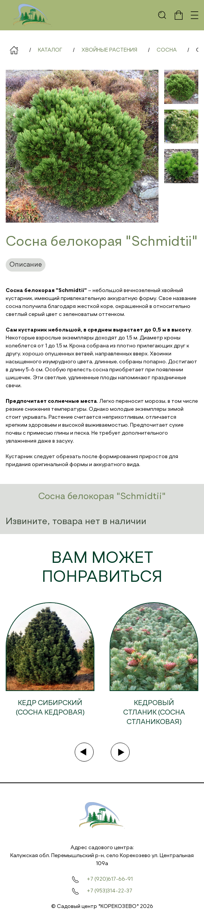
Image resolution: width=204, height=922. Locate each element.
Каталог (50, 50)
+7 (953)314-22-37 (109, 891)
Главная (14, 50)
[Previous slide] (84, 752)
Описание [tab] (25, 264)
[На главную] (33, 15)
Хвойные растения (109, 50)
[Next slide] (120, 752)
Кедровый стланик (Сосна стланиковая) (154, 713)
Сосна (167, 50)
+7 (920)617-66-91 (110, 879)
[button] (162, 15)
